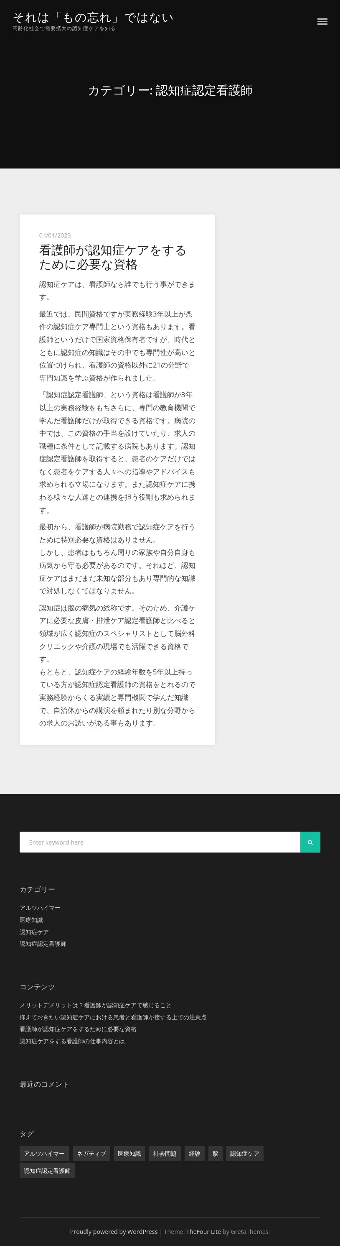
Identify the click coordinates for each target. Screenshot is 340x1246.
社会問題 (165, 1153)
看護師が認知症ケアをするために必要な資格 (113, 257)
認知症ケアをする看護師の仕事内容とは (72, 1041)
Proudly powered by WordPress (114, 1232)
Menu (322, 21)
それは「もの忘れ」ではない (96, 17)
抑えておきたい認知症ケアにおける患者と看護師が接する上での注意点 (113, 1017)
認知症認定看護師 (43, 943)
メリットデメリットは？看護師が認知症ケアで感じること (96, 1005)
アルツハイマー (40, 908)
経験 (194, 1153)
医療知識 (31, 920)
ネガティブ (91, 1153)
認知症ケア (34, 931)
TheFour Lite (203, 1232)
